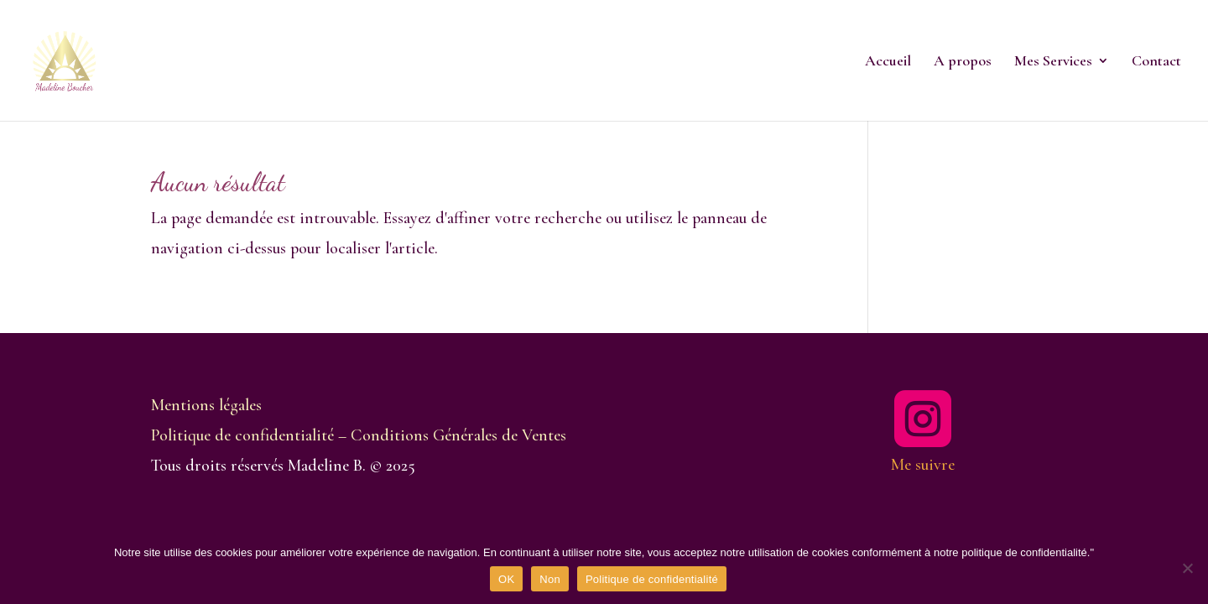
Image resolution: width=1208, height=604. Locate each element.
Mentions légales (206, 405)
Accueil (888, 62)
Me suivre (923, 465)
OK (506, 579)
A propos (963, 62)
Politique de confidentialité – (251, 435)
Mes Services (1053, 62)
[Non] (1187, 568)
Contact (1156, 62)
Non (549, 579)
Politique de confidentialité (652, 579)
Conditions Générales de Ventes (458, 435)
